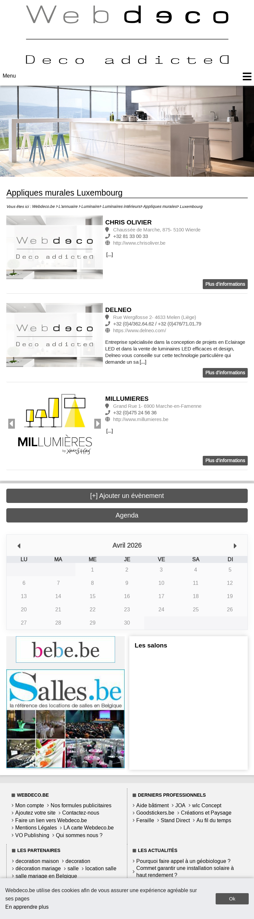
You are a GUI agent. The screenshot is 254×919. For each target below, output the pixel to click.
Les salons (151, 645)
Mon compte (29, 805)
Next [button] (97, 423)
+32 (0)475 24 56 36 (134, 412)
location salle (100, 868)
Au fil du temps (213, 820)
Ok (232, 898)
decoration (77, 861)
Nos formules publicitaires (81, 805)
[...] (109, 254)
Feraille (145, 820)
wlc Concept (206, 805)
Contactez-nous (80, 812)
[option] (54, 247)
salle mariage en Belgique (46, 876)
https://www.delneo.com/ (139, 330)
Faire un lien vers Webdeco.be (51, 820)
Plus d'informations (225, 284)
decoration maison (37, 861)
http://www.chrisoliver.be (139, 243)
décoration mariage (38, 868)
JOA (180, 805)
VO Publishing (32, 835)
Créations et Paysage (206, 812)
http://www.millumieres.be (140, 419)
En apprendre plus (27, 906)
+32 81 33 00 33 (130, 236)
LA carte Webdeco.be (89, 827)
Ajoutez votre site (35, 812)
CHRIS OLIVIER (128, 222)
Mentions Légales (36, 827)
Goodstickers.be (155, 812)
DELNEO (118, 309)
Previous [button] (11, 423)
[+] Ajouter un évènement (127, 495)
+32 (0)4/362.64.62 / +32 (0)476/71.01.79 (157, 324)
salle (73, 868)
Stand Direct (175, 820)
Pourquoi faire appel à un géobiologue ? (183, 861)
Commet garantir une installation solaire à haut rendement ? (185, 872)
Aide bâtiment (152, 805)
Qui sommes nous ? (79, 835)
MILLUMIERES (126, 398)
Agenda (127, 515)
